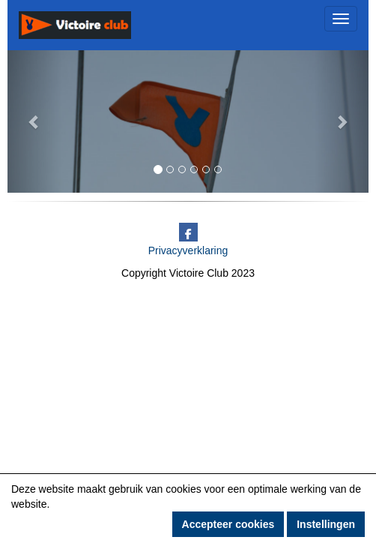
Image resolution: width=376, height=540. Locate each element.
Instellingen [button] (326, 524)
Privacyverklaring (188, 250)
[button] (34, 121)
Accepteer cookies (228, 524)
